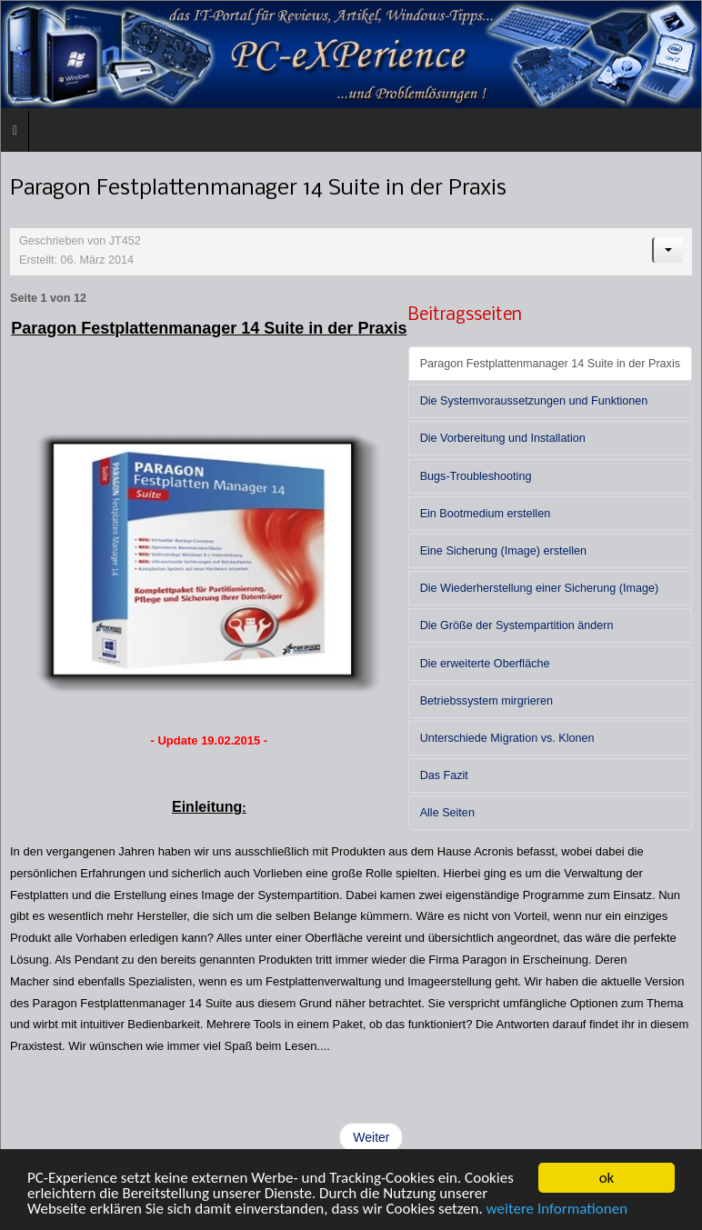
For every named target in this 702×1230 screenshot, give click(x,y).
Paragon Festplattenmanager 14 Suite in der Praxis (550, 363)
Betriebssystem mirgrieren (486, 701)
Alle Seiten (447, 812)
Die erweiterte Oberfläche (485, 663)
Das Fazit (444, 775)
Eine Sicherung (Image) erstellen (503, 551)
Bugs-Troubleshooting (476, 476)
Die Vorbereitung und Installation (503, 438)
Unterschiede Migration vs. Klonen (507, 738)
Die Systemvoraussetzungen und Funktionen (534, 401)
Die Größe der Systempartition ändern (517, 625)
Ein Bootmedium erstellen (485, 513)
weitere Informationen (557, 1209)
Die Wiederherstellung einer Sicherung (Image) (539, 588)
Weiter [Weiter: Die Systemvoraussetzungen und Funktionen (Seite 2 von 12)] (371, 1137)
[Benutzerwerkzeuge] (667, 250)
